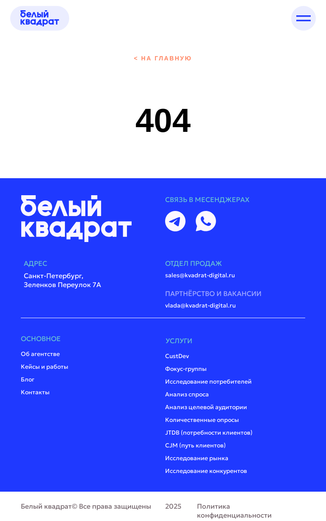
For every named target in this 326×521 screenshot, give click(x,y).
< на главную (163, 58)
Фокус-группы (186, 369)
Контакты (35, 392)
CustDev (177, 356)
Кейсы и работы (44, 366)
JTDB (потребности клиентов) (209, 432)
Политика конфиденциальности (234, 510)
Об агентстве (40, 354)
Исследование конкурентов (206, 471)
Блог (27, 379)
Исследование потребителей (208, 381)
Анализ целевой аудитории (206, 407)
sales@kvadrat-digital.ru (200, 275)
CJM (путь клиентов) (195, 445)
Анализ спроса (187, 394)
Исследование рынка (196, 458)
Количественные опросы (202, 420)
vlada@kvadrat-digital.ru (200, 305)
